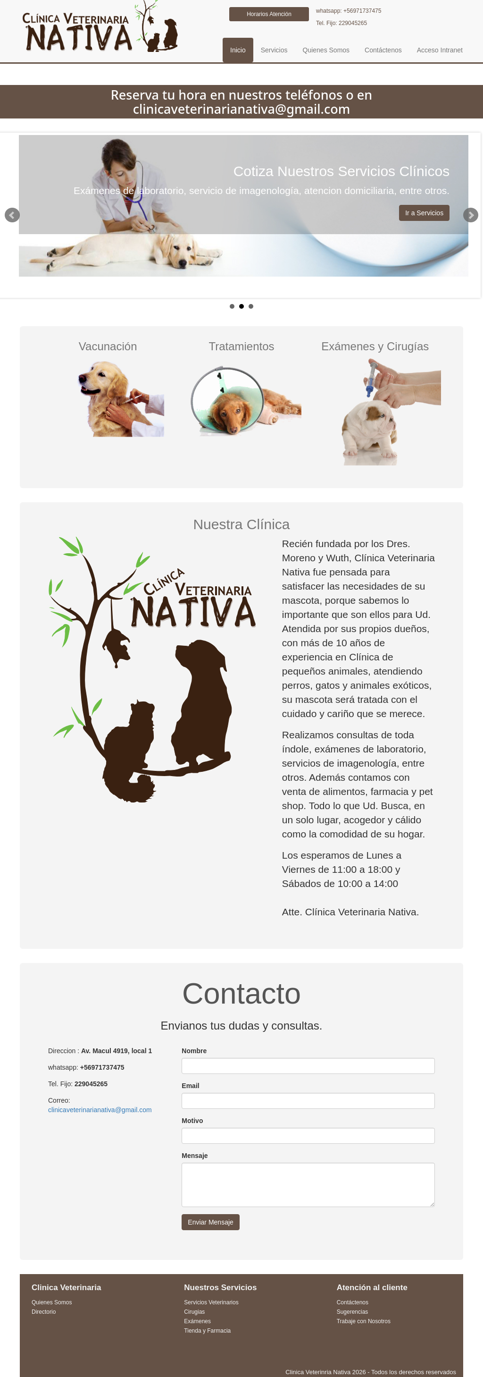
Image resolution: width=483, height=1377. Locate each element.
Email (190, 1086)
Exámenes (197, 1321)
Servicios (274, 50)
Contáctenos (383, 50)
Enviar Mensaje (210, 1222)
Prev (12, 215)
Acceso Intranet (440, 50)
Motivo (192, 1120)
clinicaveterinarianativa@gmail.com (100, 1110)
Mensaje (195, 1155)
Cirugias (194, 1312)
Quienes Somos (326, 50)
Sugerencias (352, 1312)
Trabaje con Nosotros (364, 1321)
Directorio (44, 1312)
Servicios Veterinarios (211, 1302)
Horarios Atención (269, 14)
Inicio (238, 50)
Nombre (194, 1051)
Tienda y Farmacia (207, 1330)
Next (470, 215)
